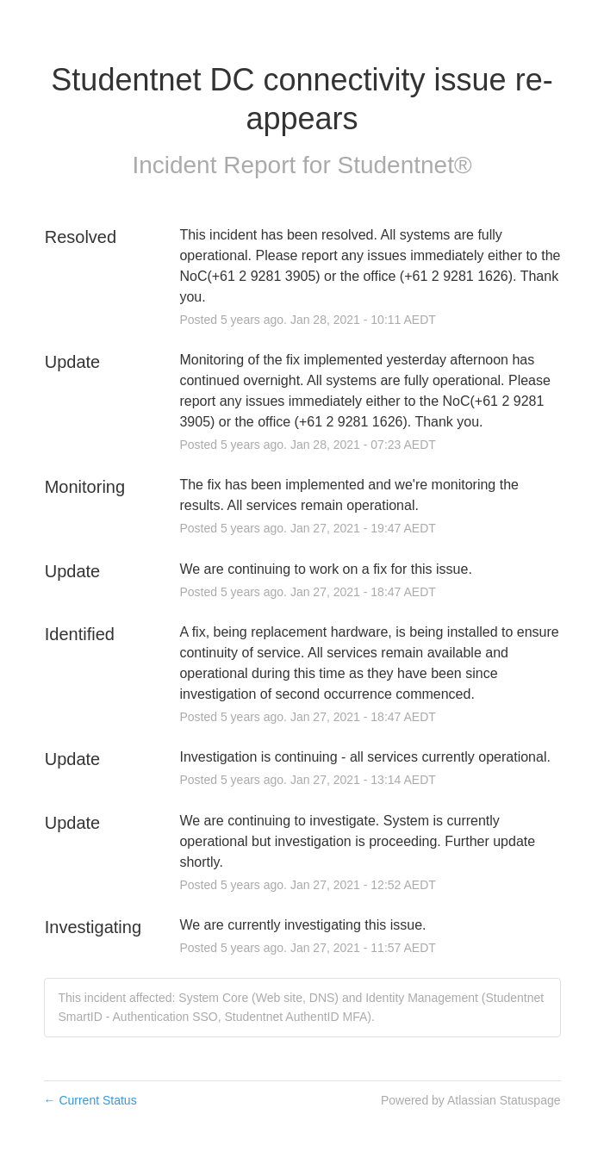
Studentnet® (405, 165)
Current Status (90, 1100)
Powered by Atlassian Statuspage (471, 1100)
